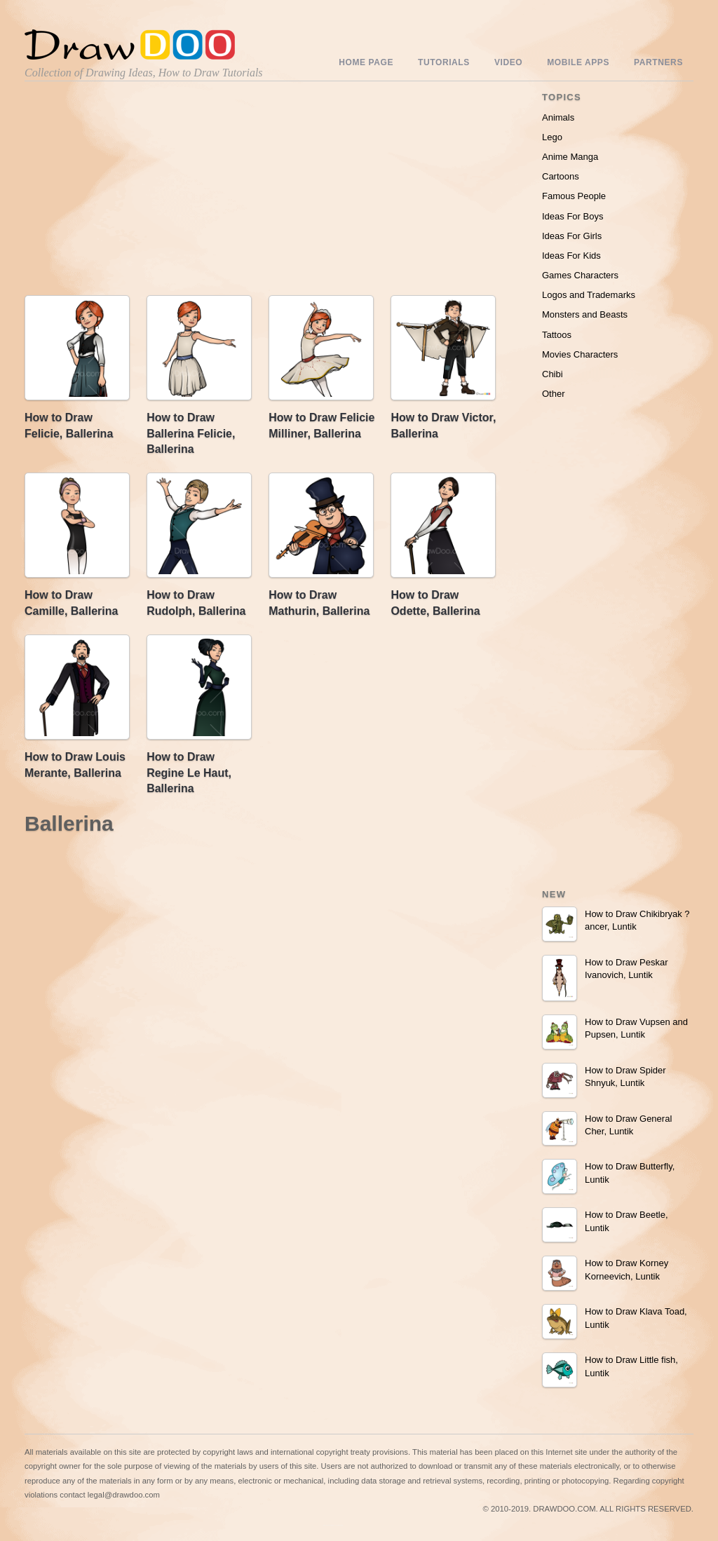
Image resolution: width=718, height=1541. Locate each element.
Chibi (552, 374)
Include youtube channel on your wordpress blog (333, 1525)
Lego (552, 137)
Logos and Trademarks (588, 295)
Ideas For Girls (572, 236)
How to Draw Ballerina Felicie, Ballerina (191, 433)
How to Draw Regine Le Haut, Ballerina (189, 772)
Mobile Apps (578, 62)
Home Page (366, 62)
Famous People (574, 196)
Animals (558, 117)
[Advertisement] (144, 191)
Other (553, 393)
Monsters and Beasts (585, 314)
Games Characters (580, 275)
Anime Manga (570, 156)
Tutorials (444, 62)
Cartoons (560, 176)
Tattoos (556, 335)
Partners (658, 62)
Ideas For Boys (572, 216)
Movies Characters (580, 354)
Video (508, 62)
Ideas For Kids (571, 255)
